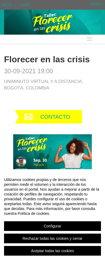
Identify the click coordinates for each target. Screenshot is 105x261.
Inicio (6, 5)
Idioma (96, 4)
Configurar (52, 226)
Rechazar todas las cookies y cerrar (53, 238)
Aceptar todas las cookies (52, 251)
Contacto (55, 117)
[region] (52, 215)
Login (24, 5)
